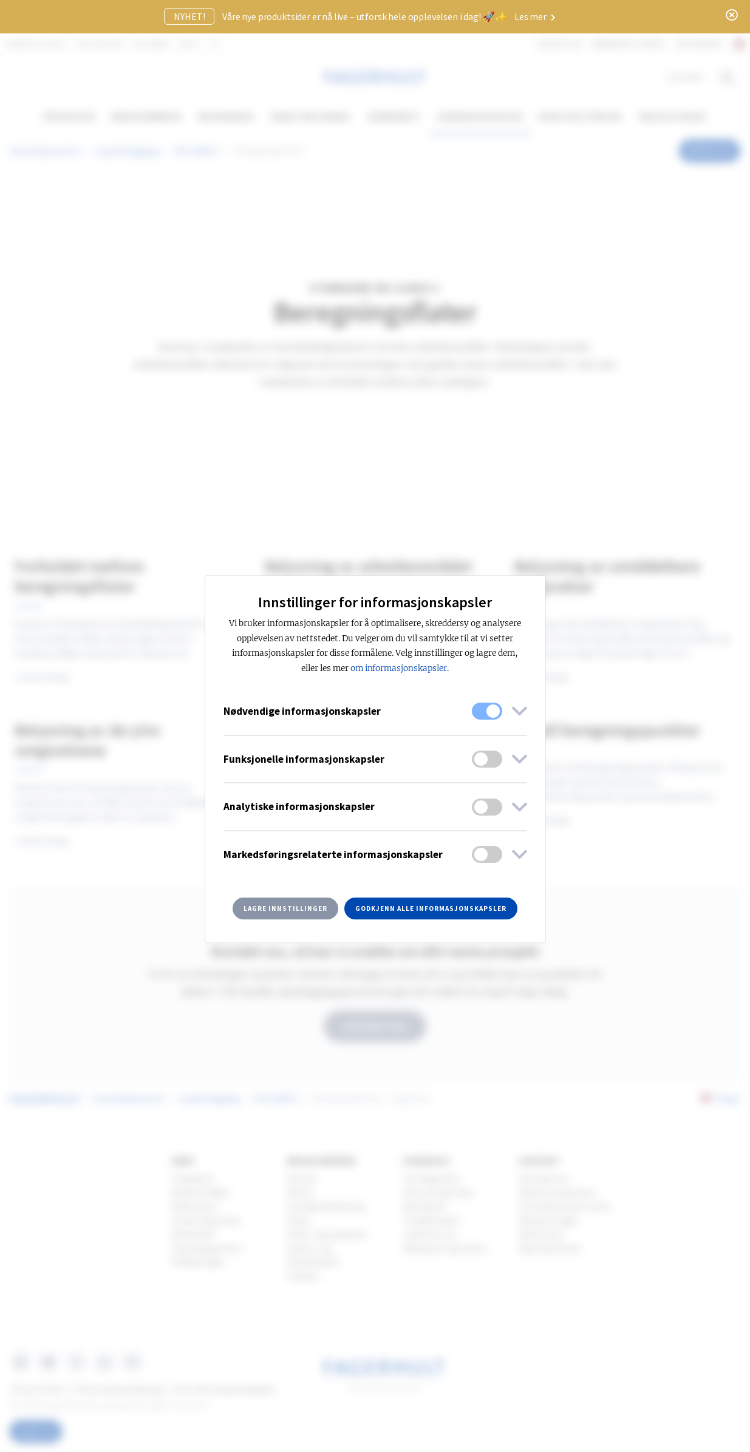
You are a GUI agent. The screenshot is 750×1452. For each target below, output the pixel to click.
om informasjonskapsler (398, 668)
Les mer (535, 16)
